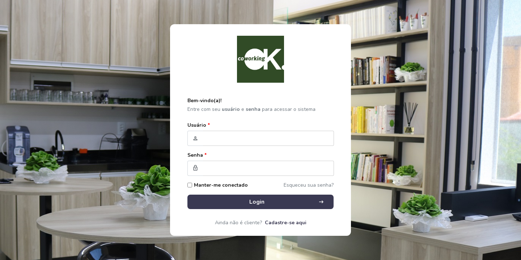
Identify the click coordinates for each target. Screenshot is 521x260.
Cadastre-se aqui (285, 222)
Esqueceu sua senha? (309, 185)
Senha (197, 155)
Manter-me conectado (221, 185)
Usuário (198, 125)
